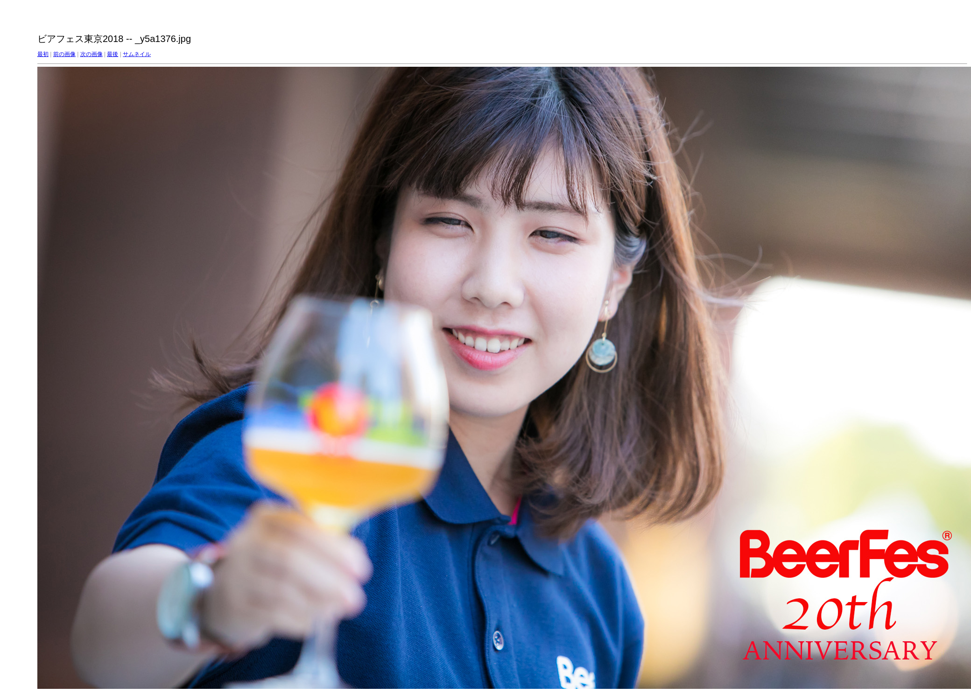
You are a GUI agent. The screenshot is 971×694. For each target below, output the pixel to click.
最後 (112, 54)
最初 (43, 54)
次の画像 (91, 54)
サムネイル (137, 54)
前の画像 (64, 54)
